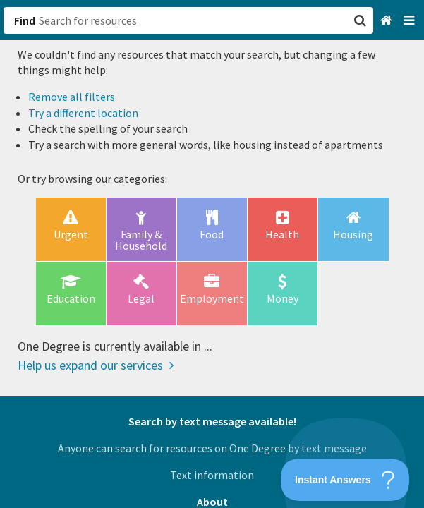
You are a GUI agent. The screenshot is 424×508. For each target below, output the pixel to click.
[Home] (387, 21)
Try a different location (83, 113)
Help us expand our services (96, 365)
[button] (212, 254)
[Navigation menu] (410, 21)
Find (24, 20)
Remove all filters (71, 97)
